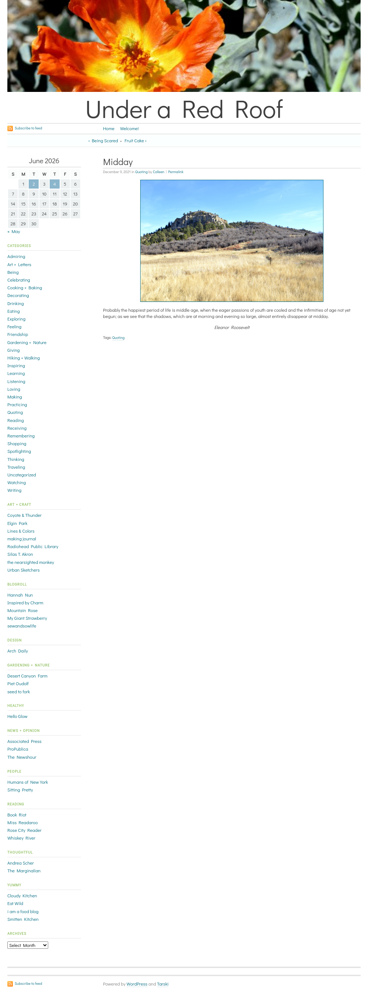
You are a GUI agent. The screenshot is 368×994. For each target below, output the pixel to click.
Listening (16, 381)
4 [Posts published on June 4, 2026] (54, 184)
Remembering (21, 436)
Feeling (14, 326)
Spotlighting (19, 451)
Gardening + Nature (26, 342)
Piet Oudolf (18, 683)
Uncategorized (21, 475)
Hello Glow (17, 716)
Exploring (16, 319)
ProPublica (17, 749)
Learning (16, 373)
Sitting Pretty (20, 790)
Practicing (17, 404)
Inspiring (16, 365)
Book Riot (16, 815)
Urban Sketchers (23, 570)
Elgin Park (17, 523)
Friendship (17, 334)
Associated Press (24, 741)
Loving (13, 389)
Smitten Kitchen (23, 919)
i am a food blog (23, 911)
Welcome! (129, 128)
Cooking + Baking (24, 287)
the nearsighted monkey (30, 562)
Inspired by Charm (25, 602)
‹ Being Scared (103, 140)
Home (108, 128)
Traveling (16, 467)
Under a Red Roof (184, 108)
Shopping (16, 443)
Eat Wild (15, 903)
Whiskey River (21, 838)
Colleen (158, 171)
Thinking (15, 459)
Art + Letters (19, 264)
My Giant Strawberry (27, 618)
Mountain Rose (22, 610)
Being (13, 272)
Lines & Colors (21, 531)
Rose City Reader (24, 830)
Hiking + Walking (23, 358)
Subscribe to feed (28, 128)
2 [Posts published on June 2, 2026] (34, 184)
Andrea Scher (20, 863)
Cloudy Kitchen (22, 895)
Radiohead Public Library (32, 546)
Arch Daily (17, 651)
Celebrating (18, 280)
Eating (13, 311)
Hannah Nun (20, 595)
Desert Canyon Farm (27, 676)
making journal (21, 538)
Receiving (16, 428)
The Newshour (21, 757)
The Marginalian (23, 870)
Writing (14, 490)
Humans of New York (27, 782)
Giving (13, 350)
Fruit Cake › (136, 140)
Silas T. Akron (20, 554)
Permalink (175, 171)
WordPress (137, 984)
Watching (16, 482)
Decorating (18, 295)
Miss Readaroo (22, 822)
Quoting (141, 171)
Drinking (15, 303)
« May (13, 231)
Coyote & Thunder (24, 515)
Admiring (16, 256)
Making (14, 397)
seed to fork (18, 691)
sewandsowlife (21, 626)
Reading (15, 420)
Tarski (163, 984)
